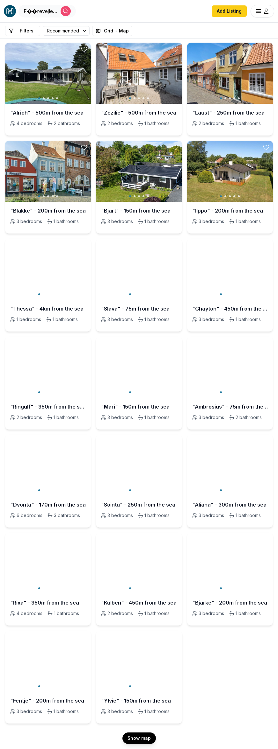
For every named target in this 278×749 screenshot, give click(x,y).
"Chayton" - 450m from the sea (230, 308)
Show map (139, 738)
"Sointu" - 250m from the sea (138, 504)
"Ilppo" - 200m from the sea (227, 210)
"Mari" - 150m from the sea (135, 406)
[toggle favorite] (84, 49)
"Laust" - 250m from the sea (228, 112)
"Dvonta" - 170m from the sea (48, 504)
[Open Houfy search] (47, 11)
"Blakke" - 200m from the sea (48, 210)
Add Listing (229, 11)
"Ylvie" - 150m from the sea (136, 700)
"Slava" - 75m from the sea (135, 308)
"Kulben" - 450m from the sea (139, 602)
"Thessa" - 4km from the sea (47, 308)
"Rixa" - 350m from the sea (44, 602)
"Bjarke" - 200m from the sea (229, 602)
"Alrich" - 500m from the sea (47, 112)
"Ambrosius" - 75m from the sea (230, 406)
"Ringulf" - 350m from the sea (48, 406)
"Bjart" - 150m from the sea (136, 210)
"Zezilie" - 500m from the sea (138, 112)
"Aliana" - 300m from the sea (229, 504)
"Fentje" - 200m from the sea (47, 700)
